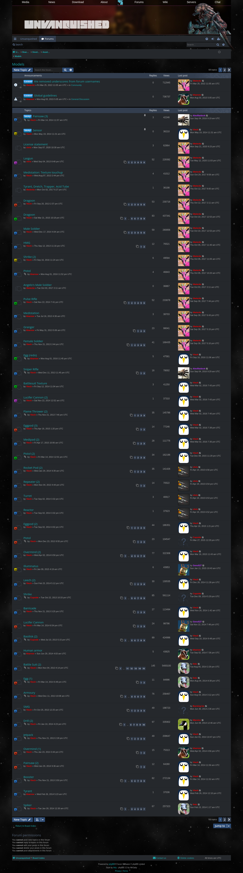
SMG (27, 702)
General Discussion (80, 95)
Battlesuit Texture (35, 379)
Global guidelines (45, 91)
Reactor (29, 506)
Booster (29, 773)
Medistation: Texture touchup (43, 168)
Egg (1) (28, 674)
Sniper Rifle (31, 365)
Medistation (31, 309)
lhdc (195, 660)
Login (31, 44)
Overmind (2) (32, 548)
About (104, 2)
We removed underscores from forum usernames (67, 77)
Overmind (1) (32, 745)
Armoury (29, 688)
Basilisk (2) (30, 632)
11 (127, 664)
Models (18, 60)
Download (78, 2)
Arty (115, 864)
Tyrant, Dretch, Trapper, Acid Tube (46, 182)
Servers (191, 2)
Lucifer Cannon (34, 618)
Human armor (33, 646)
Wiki (165, 2)
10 (144, 720)
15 (144, 664)
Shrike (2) (30, 253)
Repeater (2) (32, 478)
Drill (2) (28, 717)
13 (135, 664)
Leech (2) (29, 576)
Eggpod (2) (30, 520)
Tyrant (28, 787)
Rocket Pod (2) (33, 463)
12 (131, 664)
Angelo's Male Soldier (38, 281)
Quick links (16, 39)
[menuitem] (207, 39)
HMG (27, 239)
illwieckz (30, 81)
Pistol (27, 267)
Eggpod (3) (30, 421)
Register (44, 44)
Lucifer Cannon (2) (36, 393)
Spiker (28, 801)
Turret (28, 492)
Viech (33, 116)
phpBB (112, 860)
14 (140, 664)
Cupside (197, 533)
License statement (36, 140)
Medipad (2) (31, 435)
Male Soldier (32, 224)
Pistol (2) (29, 449)
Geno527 (197, 561)
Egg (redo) (30, 351)
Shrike (28, 590)
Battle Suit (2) (32, 660)
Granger (29, 323)
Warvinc (197, 716)
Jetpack (28, 731)
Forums (139, 2)
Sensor (37, 126)
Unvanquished (28, 38)
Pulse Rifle (30, 295)
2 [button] (224, 66)
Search (19, 44)
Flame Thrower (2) (35, 407)
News (51, 2)
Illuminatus (31, 562)
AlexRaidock (199, 111)
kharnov (30, 95)
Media (25, 2)
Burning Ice (198, 702)
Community (76, 81)
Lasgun (28, 154)
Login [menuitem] (213, 39)
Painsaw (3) (40, 112)
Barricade (30, 604)
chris (28, 143)
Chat (218, 2)
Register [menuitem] (219, 39)
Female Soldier (33, 337)
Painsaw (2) (31, 759)
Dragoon (29, 196)
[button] (229, 66)
